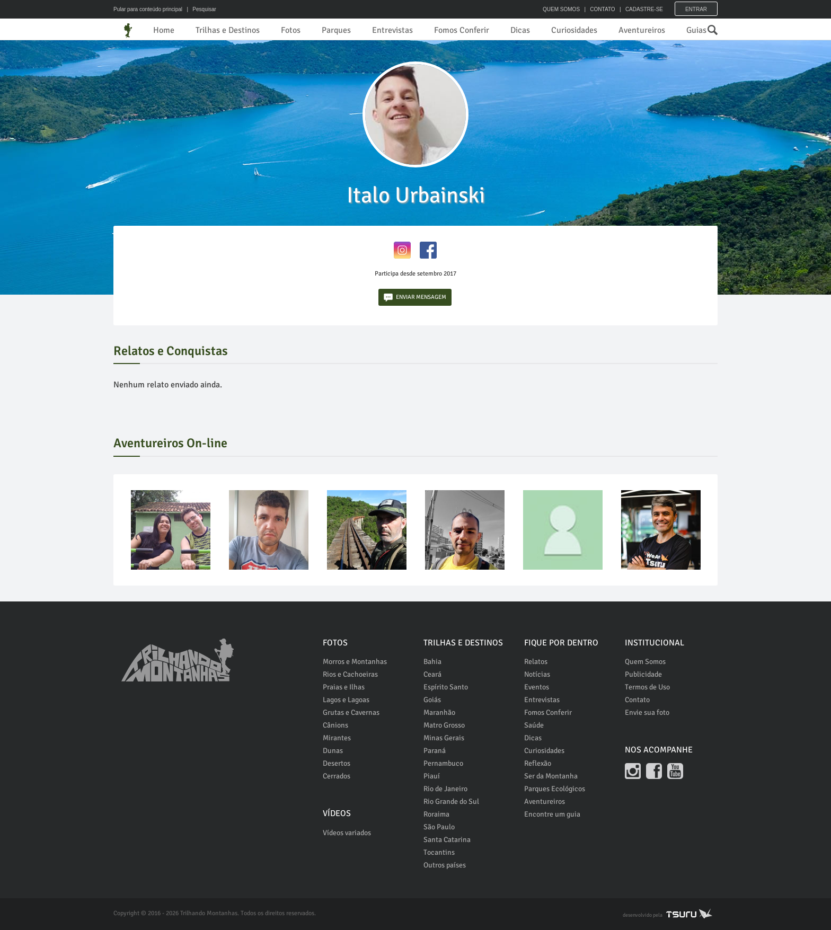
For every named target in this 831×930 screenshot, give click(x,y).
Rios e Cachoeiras (350, 674)
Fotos (290, 30)
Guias (696, 30)
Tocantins (439, 852)
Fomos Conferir (461, 30)
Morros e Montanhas (355, 661)
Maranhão (439, 712)
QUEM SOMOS (561, 9)
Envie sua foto (647, 712)
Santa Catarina (447, 839)
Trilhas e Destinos (228, 30)
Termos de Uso (647, 687)
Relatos (535, 661)
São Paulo (439, 826)
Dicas (520, 30)
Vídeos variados (347, 832)
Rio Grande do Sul (451, 801)
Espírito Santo (445, 687)
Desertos (336, 763)
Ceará (432, 674)
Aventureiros (641, 30)
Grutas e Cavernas (351, 712)
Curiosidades (574, 30)
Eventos (536, 687)
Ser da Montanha (551, 776)
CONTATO (602, 9)
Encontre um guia (552, 814)
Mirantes (337, 737)
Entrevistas (392, 30)
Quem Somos (645, 661)
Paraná (434, 750)
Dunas (333, 750)
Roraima (436, 814)
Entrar (696, 9)
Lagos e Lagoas (346, 699)
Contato (637, 699)
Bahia (432, 661)
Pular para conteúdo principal (147, 9)
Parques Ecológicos (554, 788)
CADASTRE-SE (644, 9)
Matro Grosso (444, 725)
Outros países (444, 865)
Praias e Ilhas (344, 687)
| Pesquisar (200, 9)
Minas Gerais (443, 737)
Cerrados (336, 776)
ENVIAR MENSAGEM (415, 298)
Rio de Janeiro (445, 788)
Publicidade (643, 674)
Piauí (431, 776)
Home (163, 30)
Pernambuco (443, 763)
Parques (336, 30)
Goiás (432, 699)
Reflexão (537, 763)
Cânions (335, 725)
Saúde (534, 725)
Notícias (537, 674)
